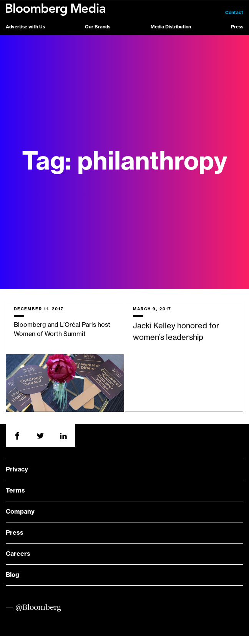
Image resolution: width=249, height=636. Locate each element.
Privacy (17, 469)
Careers (18, 554)
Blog (12, 575)
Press (237, 27)
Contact (234, 12)
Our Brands (97, 27)
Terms (15, 491)
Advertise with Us (25, 27)
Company (20, 512)
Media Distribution (171, 27)
